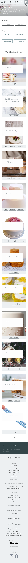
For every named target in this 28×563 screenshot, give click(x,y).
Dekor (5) (20, 24)
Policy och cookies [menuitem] (14, 472)
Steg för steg (19, 35)
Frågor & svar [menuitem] (14, 479)
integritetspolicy (6, 451)
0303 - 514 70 (18, 488)
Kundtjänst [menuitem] (14, 464)
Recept (7, 38)
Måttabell (7, 35)
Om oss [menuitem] (14, 475)
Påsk (14, 45)
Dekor (6, 147)
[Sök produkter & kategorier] (12, 5)
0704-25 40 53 (17, 531)
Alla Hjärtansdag (19, 41)
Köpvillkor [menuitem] (14, 466)
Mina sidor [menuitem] (5, 2)
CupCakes (19, 38)
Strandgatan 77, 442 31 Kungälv (15, 486)
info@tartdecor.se (16, 533)
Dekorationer (7, 41)
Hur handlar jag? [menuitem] (14, 468)
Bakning (11, 84)
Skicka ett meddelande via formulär (14, 535)
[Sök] (25, 5)
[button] (2, 2)
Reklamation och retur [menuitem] (14, 470)
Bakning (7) (8, 24)
